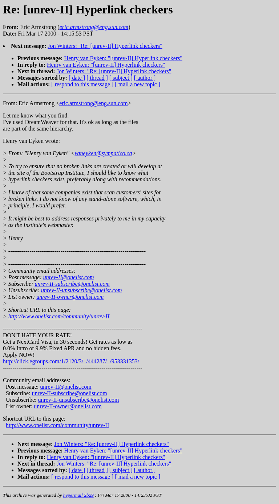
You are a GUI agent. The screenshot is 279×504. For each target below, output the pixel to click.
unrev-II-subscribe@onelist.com (72, 284)
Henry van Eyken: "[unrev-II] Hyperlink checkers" (123, 58)
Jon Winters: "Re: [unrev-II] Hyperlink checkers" (105, 46)
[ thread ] (97, 78)
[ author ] (145, 78)
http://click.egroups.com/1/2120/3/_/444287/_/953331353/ (71, 361)
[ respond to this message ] (82, 84)
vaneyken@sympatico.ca (103, 153)
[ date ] (77, 78)
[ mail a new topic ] (137, 84)
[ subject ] (121, 78)
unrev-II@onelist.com (68, 277)
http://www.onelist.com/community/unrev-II (58, 316)
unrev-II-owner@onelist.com (70, 297)
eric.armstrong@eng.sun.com (93, 103)
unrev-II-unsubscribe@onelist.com (81, 290)
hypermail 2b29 (78, 495)
